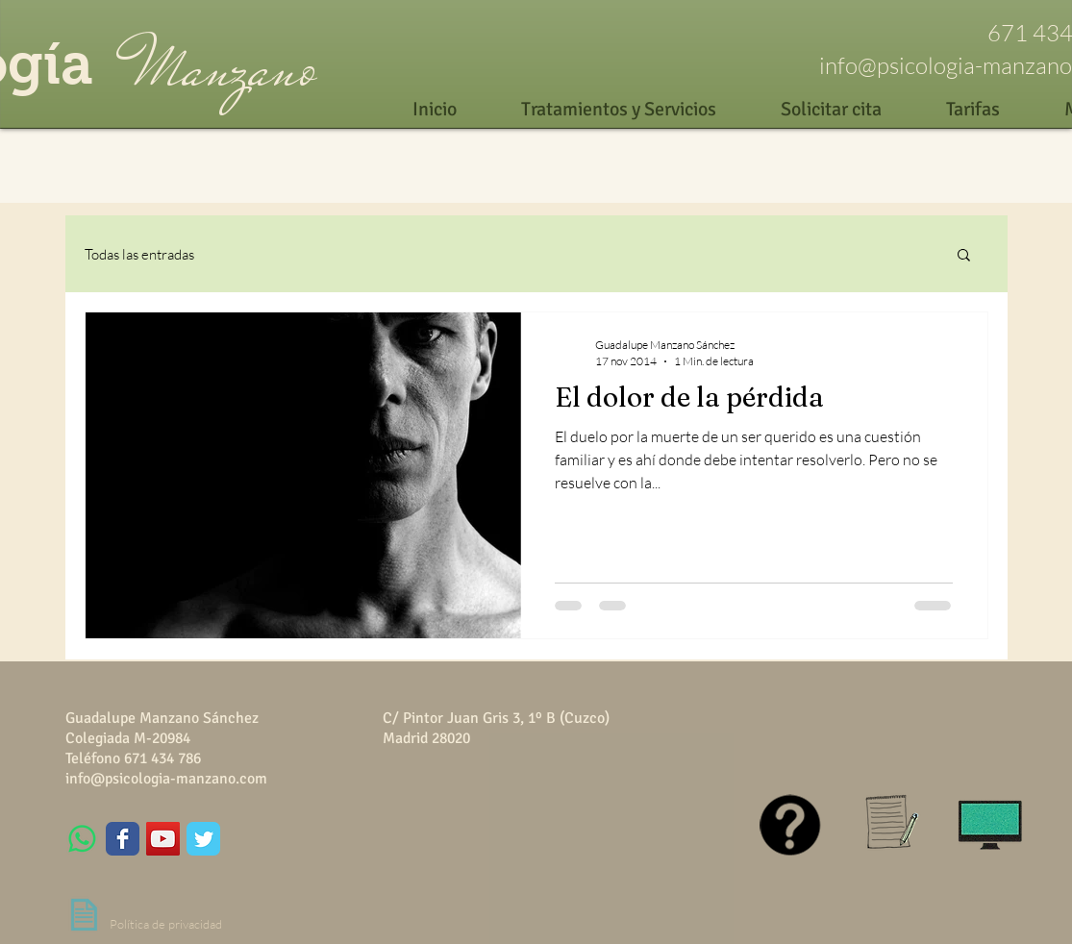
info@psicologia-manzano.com (166, 778)
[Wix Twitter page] (203, 839)
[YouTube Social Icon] (163, 839)
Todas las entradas (139, 254)
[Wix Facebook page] (122, 839)
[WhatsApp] (82, 839)
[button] (964, 256)
